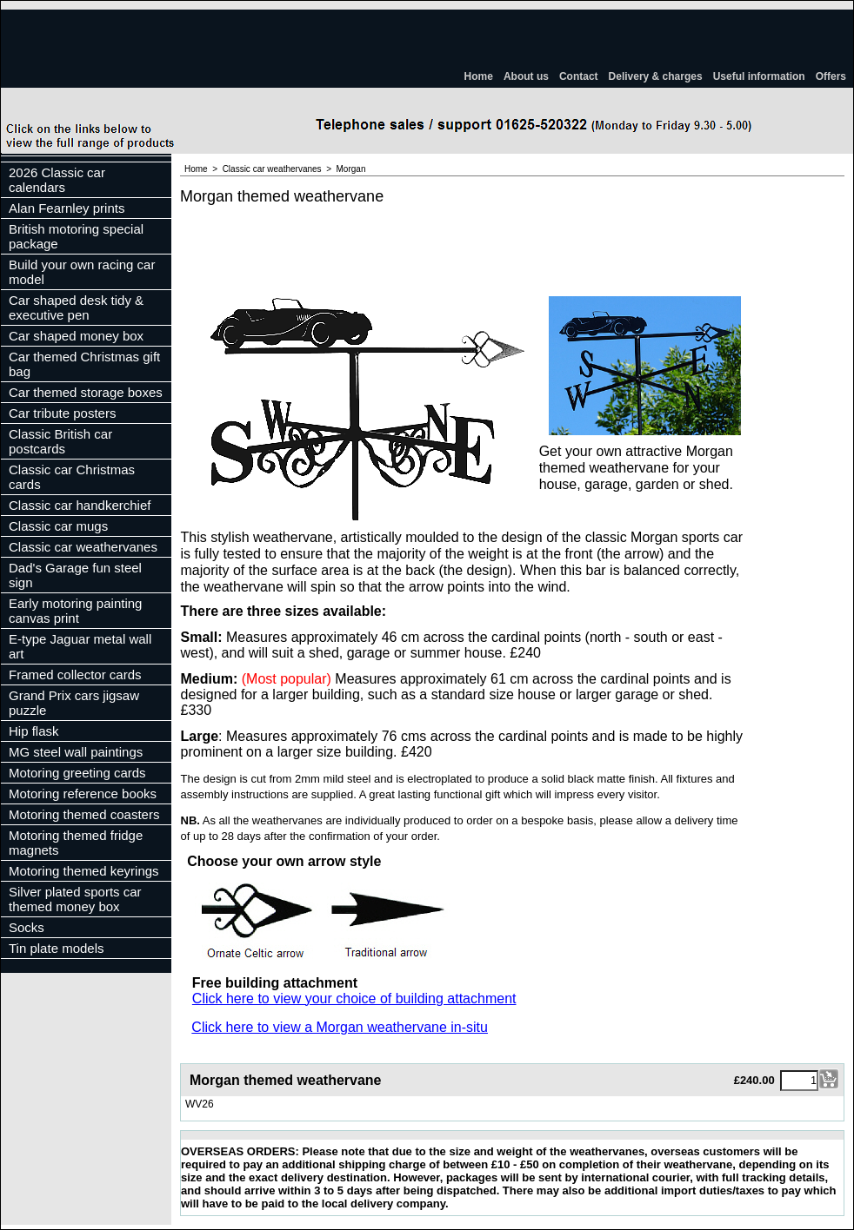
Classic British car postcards (60, 441)
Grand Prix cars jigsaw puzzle (74, 703)
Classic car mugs (58, 526)
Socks (26, 927)
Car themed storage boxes (86, 392)
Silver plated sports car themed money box (75, 899)
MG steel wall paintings (76, 751)
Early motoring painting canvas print (75, 610)
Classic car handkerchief (79, 505)
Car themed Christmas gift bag (84, 364)
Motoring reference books (83, 793)
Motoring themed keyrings (84, 870)
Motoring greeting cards (77, 772)
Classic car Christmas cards (72, 477)
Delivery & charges (656, 76)
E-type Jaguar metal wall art (80, 646)
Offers (831, 76)
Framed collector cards (75, 674)
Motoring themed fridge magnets (76, 842)
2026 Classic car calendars (57, 180)
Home (478, 76)
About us (526, 76)
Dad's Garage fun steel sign (75, 575)
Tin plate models (56, 948)
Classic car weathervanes (83, 546)
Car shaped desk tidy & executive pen (76, 307)
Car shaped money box (76, 335)
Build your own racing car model (82, 272)
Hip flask (34, 731)
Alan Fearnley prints (66, 208)
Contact (578, 76)
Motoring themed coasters (84, 814)
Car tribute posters (62, 413)
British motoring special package (76, 236)
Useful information (759, 76)
